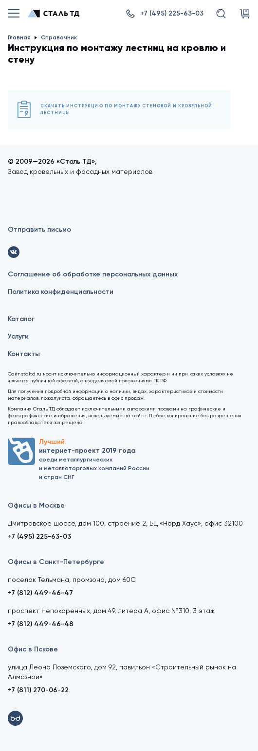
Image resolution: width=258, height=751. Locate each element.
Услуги (18, 336)
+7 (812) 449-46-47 (40, 593)
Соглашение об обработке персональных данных (93, 274)
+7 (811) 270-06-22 (38, 690)
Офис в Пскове (33, 649)
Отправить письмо (39, 229)
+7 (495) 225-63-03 (39, 536)
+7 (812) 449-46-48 (41, 624)
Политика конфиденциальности (60, 292)
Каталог (21, 319)
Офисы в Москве (36, 505)
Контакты (24, 354)
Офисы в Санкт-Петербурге (56, 562)
